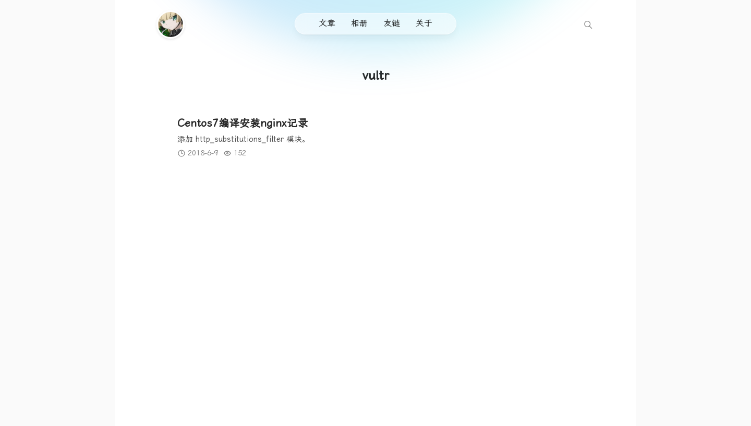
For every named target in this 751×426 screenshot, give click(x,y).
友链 (391, 23)
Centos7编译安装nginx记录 (242, 123)
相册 (359, 23)
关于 (424, 23)
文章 (327, 23)
